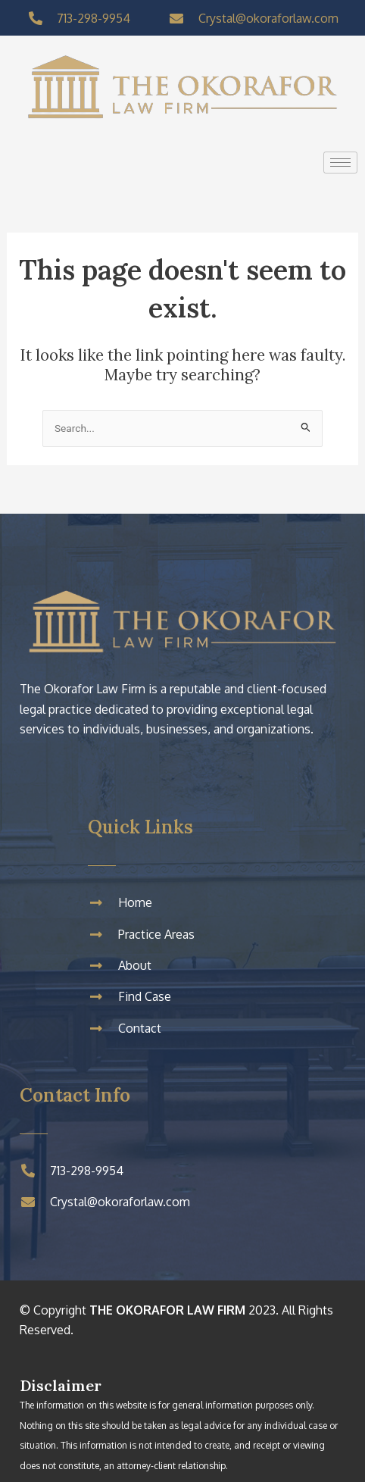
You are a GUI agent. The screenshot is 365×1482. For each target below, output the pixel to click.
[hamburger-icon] (340, 163)
